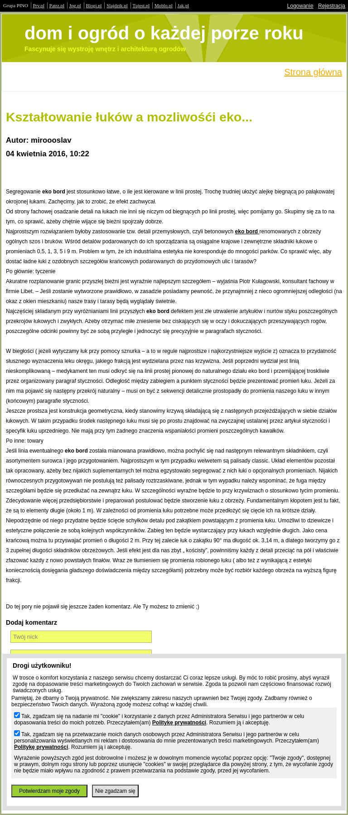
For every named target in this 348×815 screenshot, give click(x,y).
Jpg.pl (75, 5)
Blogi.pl (94, 5)
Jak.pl (183, 5)
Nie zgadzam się (115, 791)
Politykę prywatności (179, 722)
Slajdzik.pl (116, 5)
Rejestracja (331, 6)
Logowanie (300, 6)
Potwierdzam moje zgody (49, 791)
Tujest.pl (141, 5)
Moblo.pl (164, 5)
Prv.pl (38, 5)
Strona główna (313, 72)
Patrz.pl (56, 5)
